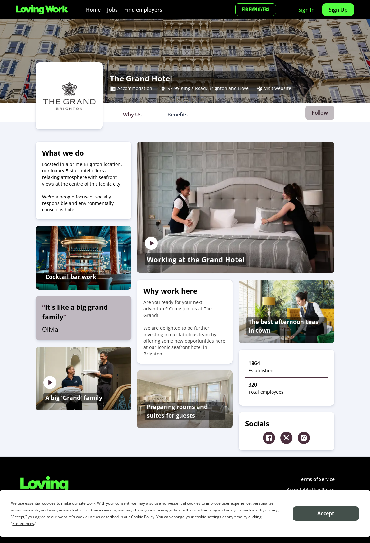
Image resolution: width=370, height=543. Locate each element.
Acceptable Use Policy (311, 489)
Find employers (143, 9)
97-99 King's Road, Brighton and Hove (208, 88)
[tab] (132, 114)
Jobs (112, 9)
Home (93, 9)
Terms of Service (317, 479)
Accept (325, 513)
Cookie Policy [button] (142, 517)
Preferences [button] (23, 523)
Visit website (277, 88)
